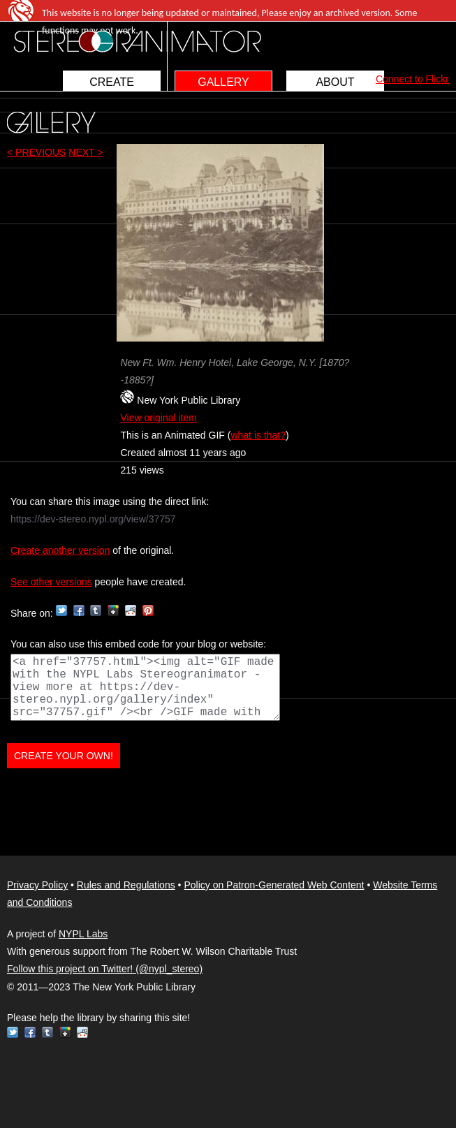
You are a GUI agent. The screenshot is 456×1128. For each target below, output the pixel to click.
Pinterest (148, 610)
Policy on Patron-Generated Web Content (274, 885)
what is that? (258, 435)
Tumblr (95, 610)
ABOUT (335, 82)
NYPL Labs (83, 933)
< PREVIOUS (36, 152)
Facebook (78, 610)
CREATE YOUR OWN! (63, 755)
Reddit (130, 610)
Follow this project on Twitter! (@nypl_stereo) (105, 968)
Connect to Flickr (412, 79)
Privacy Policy (37, 885)
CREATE (111, 82)
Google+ (113, 610)
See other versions (51, 581)
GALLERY (223, 82)
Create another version (60, 550)
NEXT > (85, 152)
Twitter (61, 610)
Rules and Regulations (126, 885)
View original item (158, 417)
